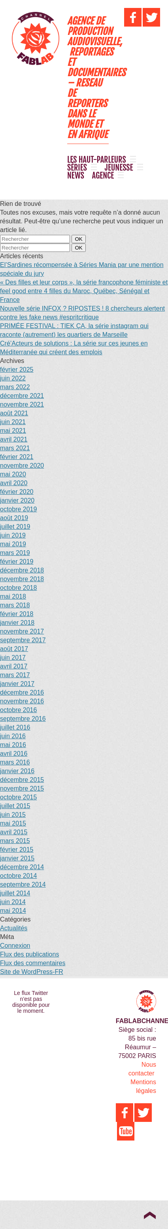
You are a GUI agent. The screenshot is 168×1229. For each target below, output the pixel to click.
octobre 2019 (18, 509)
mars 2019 (15, 552)
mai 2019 (13, 544)
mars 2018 (15, 605)
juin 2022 (13, 378)
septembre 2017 (23, 640)
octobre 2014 (18, 875)
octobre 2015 (18, 797)
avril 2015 (13, 832)
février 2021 (17, 456)
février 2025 (17, 369)
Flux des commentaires (32, 963)
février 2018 (17, 614)
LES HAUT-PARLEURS (96, 160)
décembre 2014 (22, 867)
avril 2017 (13, 666)
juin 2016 (13, 736)
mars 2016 (15, 762)
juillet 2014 (15, 893)
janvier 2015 (17, 858)
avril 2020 (13, 483)
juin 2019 (13, 535)
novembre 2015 (22, 788)
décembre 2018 (22, 570)
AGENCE (103, 176)
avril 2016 (13, 753)
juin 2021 (13, 422)
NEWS (75, 176)
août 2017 (14, 648)
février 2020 (17, 491)
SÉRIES (77, 168)
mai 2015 (13, 823)
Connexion (15, 945)
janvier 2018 (17, 622)
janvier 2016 (17, 771)
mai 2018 (13, 596)
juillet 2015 (15, 806)
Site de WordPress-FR (31, 971)
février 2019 (17, 561)
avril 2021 (13, 439)
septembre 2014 (23, 884)
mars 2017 (15, 675)
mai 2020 (13, 474)
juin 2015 (13, 814)
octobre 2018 (18, 587)
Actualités (13, 928)
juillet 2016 (15, 727)
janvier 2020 (17, 500)
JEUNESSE (119, 168)
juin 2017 (13, 657)
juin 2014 (13, 902)
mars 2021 (15, 448)
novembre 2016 (22, 701)
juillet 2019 (15, 526)
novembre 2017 (22, 631)
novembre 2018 (22, 579)
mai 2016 (13, 744)
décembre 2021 (22, 395)
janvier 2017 (17, 683)
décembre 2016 (22, 692)
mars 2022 (15, 387)
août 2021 (14, 413)
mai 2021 (13, 430)
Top (149, 1215)
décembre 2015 (22, 779)
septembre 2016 (23, 718)
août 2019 (14, 518)
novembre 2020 (22, 465)
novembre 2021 (22, 404)
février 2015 (17, 849)
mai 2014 (13, 910)
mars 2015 (15, 840)
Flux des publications (29, 954)
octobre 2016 (18, 710)
